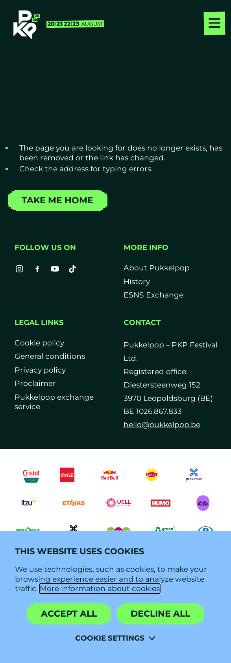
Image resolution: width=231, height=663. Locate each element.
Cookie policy (39, 342)
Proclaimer (35, 383)
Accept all (69, 613)
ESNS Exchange (153, 294)
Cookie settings (109, 638)
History (137, 281)
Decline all (160, 613)
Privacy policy (40, 370)
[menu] (214, 24)
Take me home (57, 200)
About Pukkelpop (157, 267)
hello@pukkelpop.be (162, 424)
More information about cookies (100, 588)
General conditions (50, 356)
